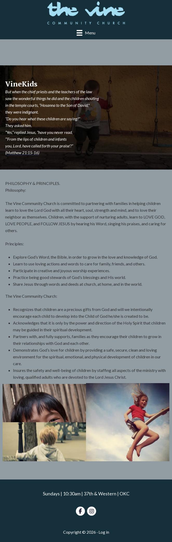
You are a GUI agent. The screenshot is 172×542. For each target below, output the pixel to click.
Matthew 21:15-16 (22, 152)
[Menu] (86, 32)
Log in (103, 531)
